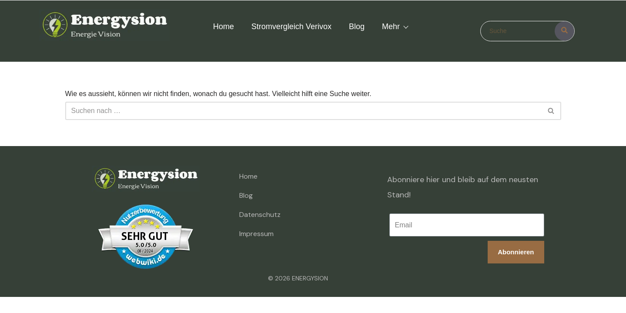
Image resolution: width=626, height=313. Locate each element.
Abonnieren (515, 252)
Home (223, 26)
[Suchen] (303, 111)
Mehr (395, 26)
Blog (357, 26)
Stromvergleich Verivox (291, 26)
